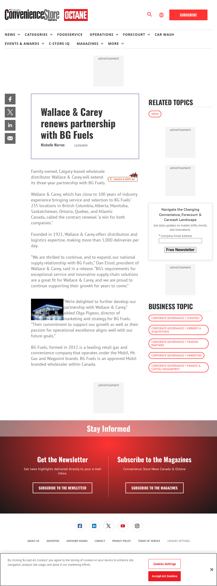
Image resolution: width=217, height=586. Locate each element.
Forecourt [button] (134, 34)
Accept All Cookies (164, 576)
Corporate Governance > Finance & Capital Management (176, 367)
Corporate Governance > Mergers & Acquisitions (176, 329)
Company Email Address (175, 236)
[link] (10, 99)
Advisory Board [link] (77, 541)
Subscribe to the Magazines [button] (154, 487)
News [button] (10, 34)
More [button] (113, 43)
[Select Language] (162, 15)
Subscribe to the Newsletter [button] (62, 487)
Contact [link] (100, 541)
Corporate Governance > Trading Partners (174, 343)
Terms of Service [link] (149, 541)
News (155, 114)
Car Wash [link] (164, 34)
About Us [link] (33, 541)
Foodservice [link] (70, 34)
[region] (108, 569)
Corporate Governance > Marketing (176, 355)
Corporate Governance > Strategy (175, 318)
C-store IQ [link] (59, 43)
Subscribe (188, 14)
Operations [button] (102, 34)
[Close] (212, 569)
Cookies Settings (178, 541)
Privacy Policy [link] (121, 541)
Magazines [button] (87, 43)
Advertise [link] (52, 541)
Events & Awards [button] (22, 43)
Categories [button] (36, 34)
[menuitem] (15, 34)
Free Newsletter (180, 250)
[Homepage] (46, 15)
